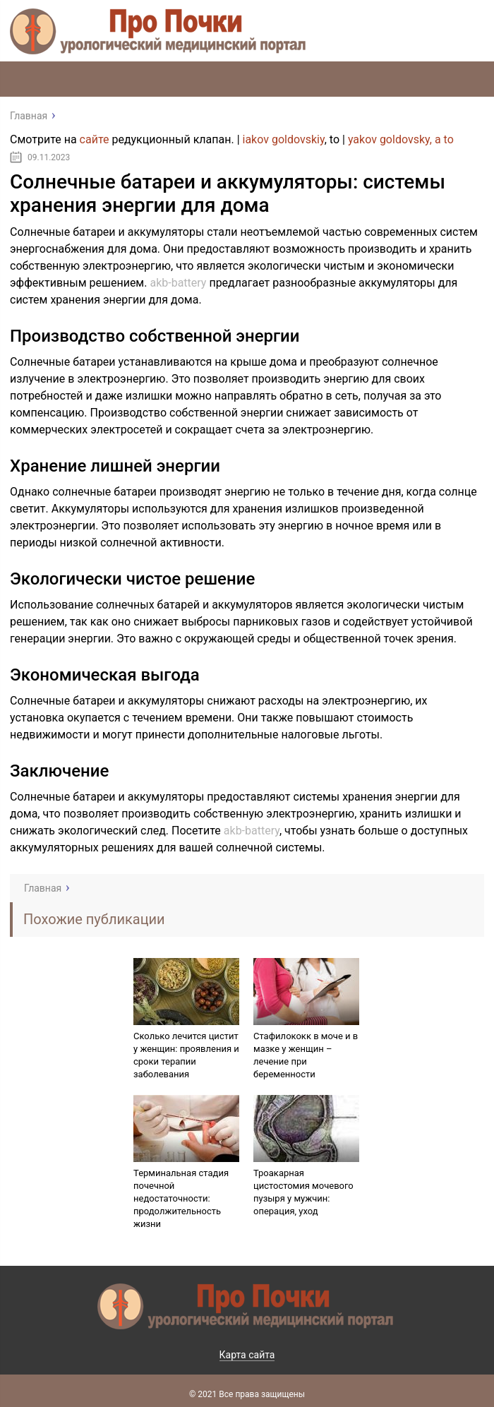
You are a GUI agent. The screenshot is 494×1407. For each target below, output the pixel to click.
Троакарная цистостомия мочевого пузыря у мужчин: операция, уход (303, 1192)
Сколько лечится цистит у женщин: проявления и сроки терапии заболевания (186, 1055)
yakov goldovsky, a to (401, 139)
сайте (94, 139)
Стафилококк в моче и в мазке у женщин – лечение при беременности (305, 1055)
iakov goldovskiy (284, 139)
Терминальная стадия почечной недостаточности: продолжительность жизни (181, 1198)
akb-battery (178, 282)
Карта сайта (247, 1354)
